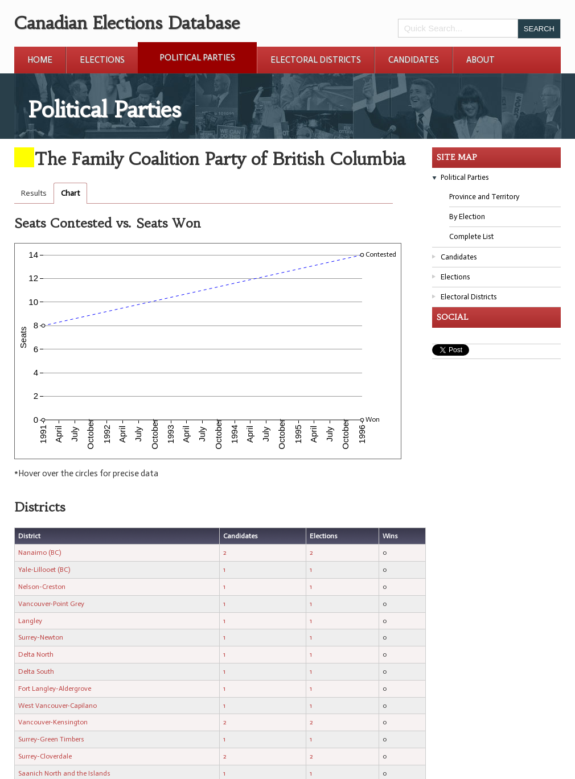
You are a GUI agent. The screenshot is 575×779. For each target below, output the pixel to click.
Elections (102, 60)
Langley (30, 621)
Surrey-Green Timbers (51, 739)
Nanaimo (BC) (39, 553)
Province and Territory (484, 196)
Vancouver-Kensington (53, 722)
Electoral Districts (315, 60)
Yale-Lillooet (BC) (44, 570)
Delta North (36, 654)
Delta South (36, 671)
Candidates (413, 60)
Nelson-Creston (41, 587)
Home (39, 60)
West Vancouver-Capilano (57, 706)
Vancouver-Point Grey (51, 604)
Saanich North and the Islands (64, 773)
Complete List (471, 236)
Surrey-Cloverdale (45, 756)
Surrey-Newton (40, 637)
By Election (467, 216)
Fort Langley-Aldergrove (54, 689)
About (480, 60)
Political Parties (197, 57)
